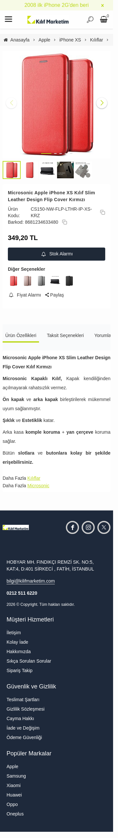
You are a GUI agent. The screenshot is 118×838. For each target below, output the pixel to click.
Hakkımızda (19, 651)
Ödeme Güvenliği (24, 737)
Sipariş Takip (19, 670)
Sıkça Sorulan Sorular (29, 661)
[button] (46, 153)
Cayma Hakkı (20, 718)
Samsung (16, 776)
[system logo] (48, 19)
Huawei (14, 795)
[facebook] (72, 527)
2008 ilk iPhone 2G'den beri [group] (56, 5)
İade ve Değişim (23, 728)
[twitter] (103, 527)
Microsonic (38, 485)
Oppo (12, 804)
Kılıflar (33, 478)
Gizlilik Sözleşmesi (26, 709)
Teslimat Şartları (23, 699)
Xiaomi (14, 785)
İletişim (14, 632)
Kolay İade (17, 642)
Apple (12, 766)
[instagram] (88, 527)
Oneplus (15, 813)
